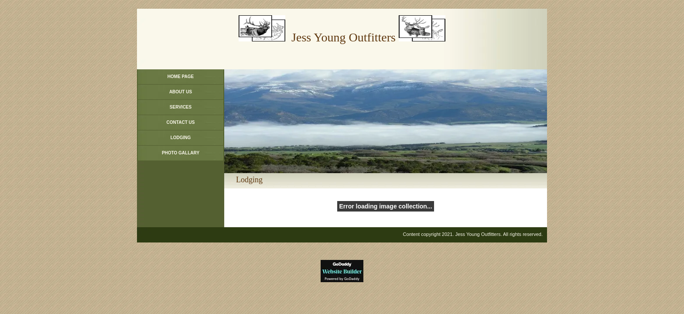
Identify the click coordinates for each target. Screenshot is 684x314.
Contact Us (181, 122)
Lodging (181, 137)
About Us (180, 91)
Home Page (181, 76)
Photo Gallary (180, 152)
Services (181, 107)
